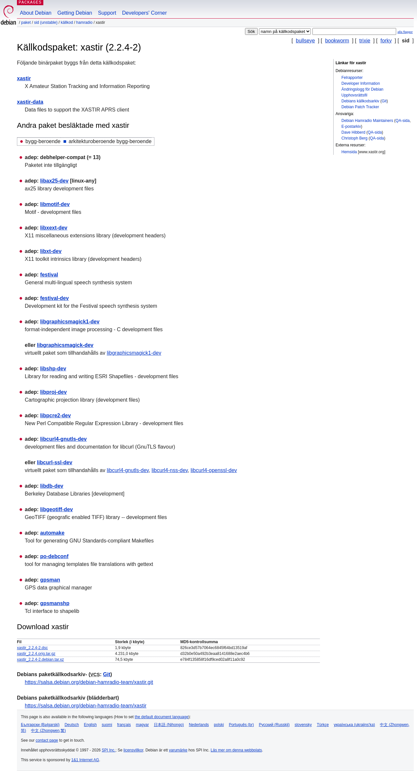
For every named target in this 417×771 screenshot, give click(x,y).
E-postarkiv (351, 126)
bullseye (305, 40)
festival (49, 274)
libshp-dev (53, 368)
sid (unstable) (45, 22)
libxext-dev (53, 227)
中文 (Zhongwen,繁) (48, 730)
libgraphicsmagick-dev (65, 345)
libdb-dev (51, 486)
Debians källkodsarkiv (360, 101)
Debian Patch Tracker (360, 107)
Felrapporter (352, 77)
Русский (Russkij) (274, 724)
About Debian (35, 13)
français (124, 724)
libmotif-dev (55, 204)
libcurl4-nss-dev (169, 470)
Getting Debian (74, 13)
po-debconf (54, 556)
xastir (24, 78)
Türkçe (323, 724)
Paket (26, 22)
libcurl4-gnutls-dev (63, 439)
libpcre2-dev (55, 415)
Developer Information (360, 83)
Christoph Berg (354, 138)
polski (219, 724)
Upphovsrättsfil (354, 95)
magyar (142, 724)
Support (107, 13)
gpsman (50, 580)
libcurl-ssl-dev (54, 462)
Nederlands (199, 724)
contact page (47, 740)
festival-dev (54, 298)
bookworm (337, 40)
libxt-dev (51, 251)
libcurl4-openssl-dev (214, 470)
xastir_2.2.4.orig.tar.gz (36, 653)
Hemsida (349, 152)
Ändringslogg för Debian (362, 89)
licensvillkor (133, 750)
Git (383, 101)
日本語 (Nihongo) (169, 724)
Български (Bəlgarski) (40, 724)
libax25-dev (54, 181)
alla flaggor (405, 32)
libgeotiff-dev (56, 509)
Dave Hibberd (353, 132)
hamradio (84, 22)
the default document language (162, 717)
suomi (107, 724)
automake (52, 533)
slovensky (303, 724)
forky (386, 40)
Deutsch (72, 724)
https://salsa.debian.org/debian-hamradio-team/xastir (86, 705)
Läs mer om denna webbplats (236, 750)
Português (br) (241, 724)
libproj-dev (53, 392)
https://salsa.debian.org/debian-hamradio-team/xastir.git (89, 682)
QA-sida (402, 120)
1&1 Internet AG (85, 760)
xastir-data (30, 102)
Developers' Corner (144, 13)
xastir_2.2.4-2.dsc (32, 647)
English (90, 724)
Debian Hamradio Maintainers (367, 120)
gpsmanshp (54, 603)
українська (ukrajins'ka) (354, 724)
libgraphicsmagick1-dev (69, 321)
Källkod (67, 22)
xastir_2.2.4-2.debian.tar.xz (40, 659)
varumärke (178, 750)
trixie (364, 40)
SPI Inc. (108, 750)
